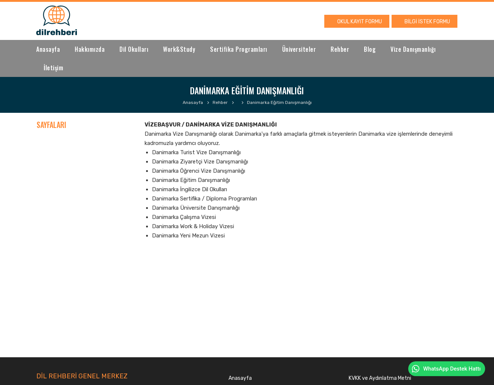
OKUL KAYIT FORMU (359, 21)
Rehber (340, 49)
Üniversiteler (299, 49)
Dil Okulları (133, 49)
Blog (370, 49)
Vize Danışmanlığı (413, 49)
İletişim (53, 67)
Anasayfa (48, 49)
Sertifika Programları (238, 49)
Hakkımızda (90, 49)
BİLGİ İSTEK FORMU (427, 21)
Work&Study (179, 49)
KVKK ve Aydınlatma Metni (380, 378)
